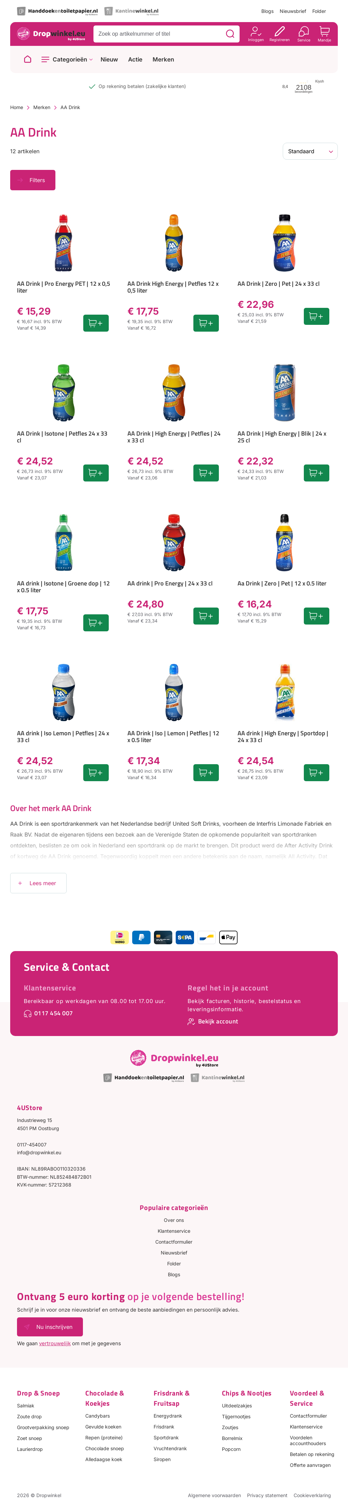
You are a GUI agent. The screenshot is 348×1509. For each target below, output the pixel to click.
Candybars (97, 1416)
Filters (37, 180)
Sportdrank (166, 1437)
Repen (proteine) (104, 1437)
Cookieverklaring (312, 1495)
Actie (135, 60)
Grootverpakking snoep (43, 1427)
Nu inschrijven (54, 1326)
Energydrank (168, 1416)
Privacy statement (267, 1495)
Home (16, 107)
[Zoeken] (230, 33)
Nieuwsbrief (293, 11)
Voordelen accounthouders (308, 1440)
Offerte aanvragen (310, 1465)
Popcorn (231, 1449)
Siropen (162, 1459)
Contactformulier (173, 1242)
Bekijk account (218, 1021)
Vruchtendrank (170, 1448)
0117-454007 (32, 1144)
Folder (319, 11)
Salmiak (25, 1405)
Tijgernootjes (236, 1416)
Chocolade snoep (104, 1448)
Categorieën (70, 59)
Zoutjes (230, 1427)
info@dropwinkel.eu (39, 1152)
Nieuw (109, 60)
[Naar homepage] (27, 59)
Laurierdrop (30, 1449)
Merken (163, 60)
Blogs (267, 11)
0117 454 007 (53, 1013)
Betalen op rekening (312, 1454)
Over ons (174, 1220)
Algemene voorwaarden (214, 1495)
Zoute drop (29, 1416)
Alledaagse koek (103, 1459)
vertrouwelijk (55, 1343)
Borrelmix (232, 1438)
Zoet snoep (29, 1438)
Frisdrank (164, 1426)
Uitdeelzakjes (237, 1405)
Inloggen (256, 39)
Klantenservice (50, 988)
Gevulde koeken (103, 1426)
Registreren (279, 39)
